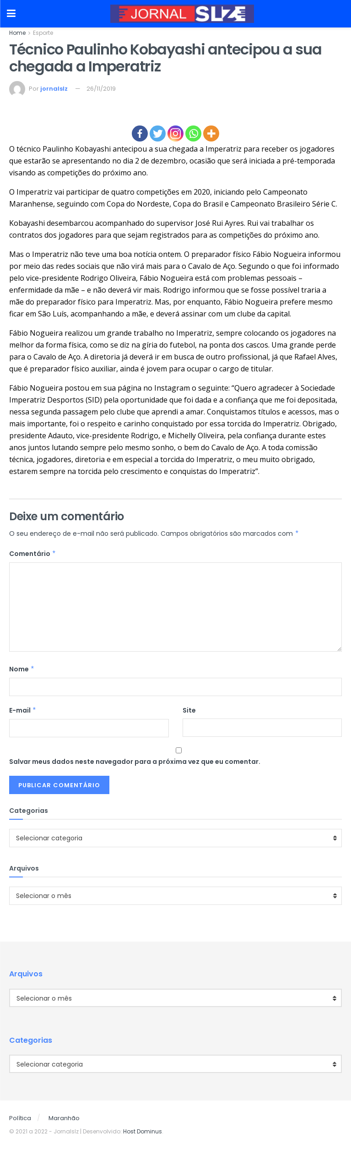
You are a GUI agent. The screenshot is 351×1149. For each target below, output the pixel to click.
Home (17, 33)
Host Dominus (142, 1131)
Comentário (32, 554)
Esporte (43, 33)
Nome (22, 669)
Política (20, 1118)
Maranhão (64, 1118)
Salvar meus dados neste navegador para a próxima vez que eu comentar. (134, 761)
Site (189, 710)
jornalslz (54, 88)
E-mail (23, 710)
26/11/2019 (101, 88)
